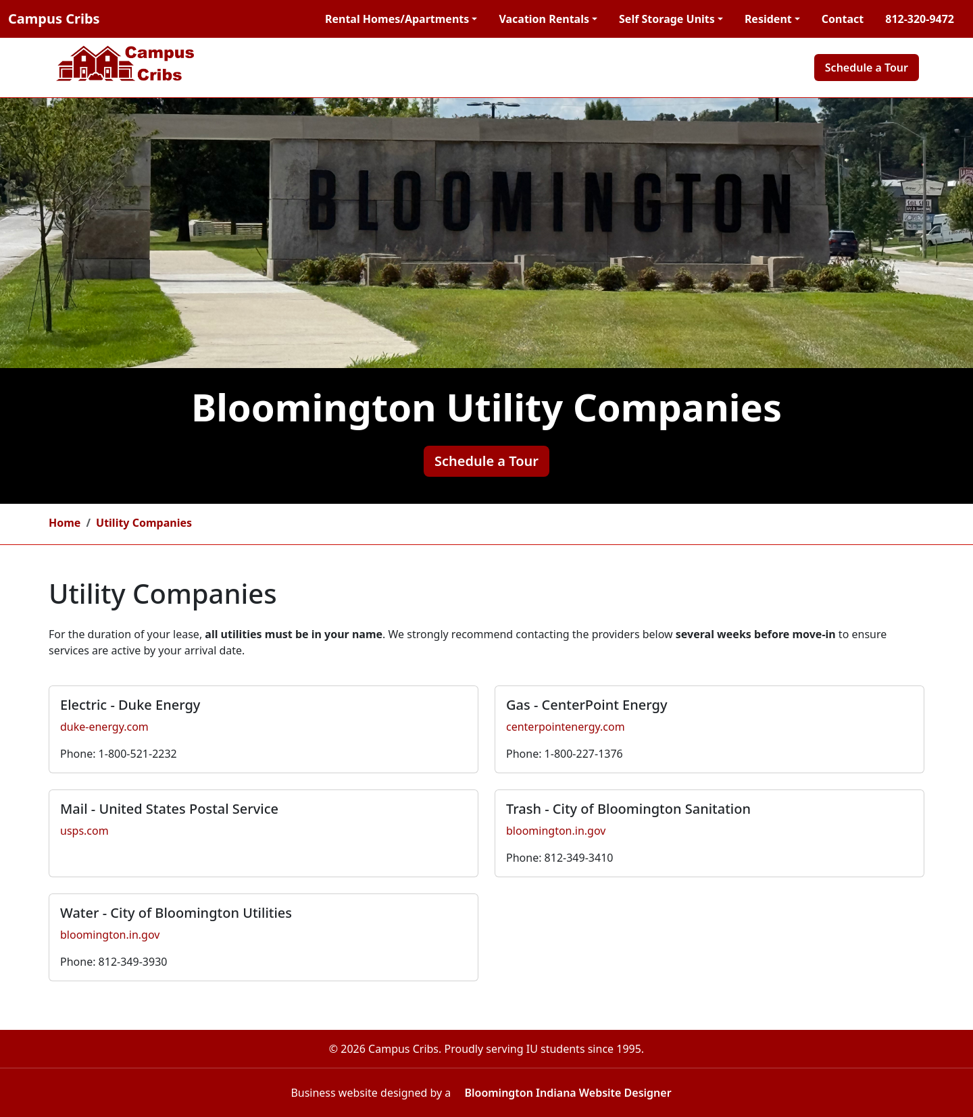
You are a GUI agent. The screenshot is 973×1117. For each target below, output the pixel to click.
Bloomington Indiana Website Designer (567, 1092)
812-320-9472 (919, 18)
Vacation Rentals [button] (544, 18)
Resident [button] (768, 18)
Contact (843, 18)
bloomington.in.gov (555, 830)
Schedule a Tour (866, 67)
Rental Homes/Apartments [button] (397, 18)
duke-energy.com (104, 726)
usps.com (84, 830)
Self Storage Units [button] (667, 18)
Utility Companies (144, 522)
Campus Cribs (54, 18)
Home (64, 522)
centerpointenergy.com (565, 726)
